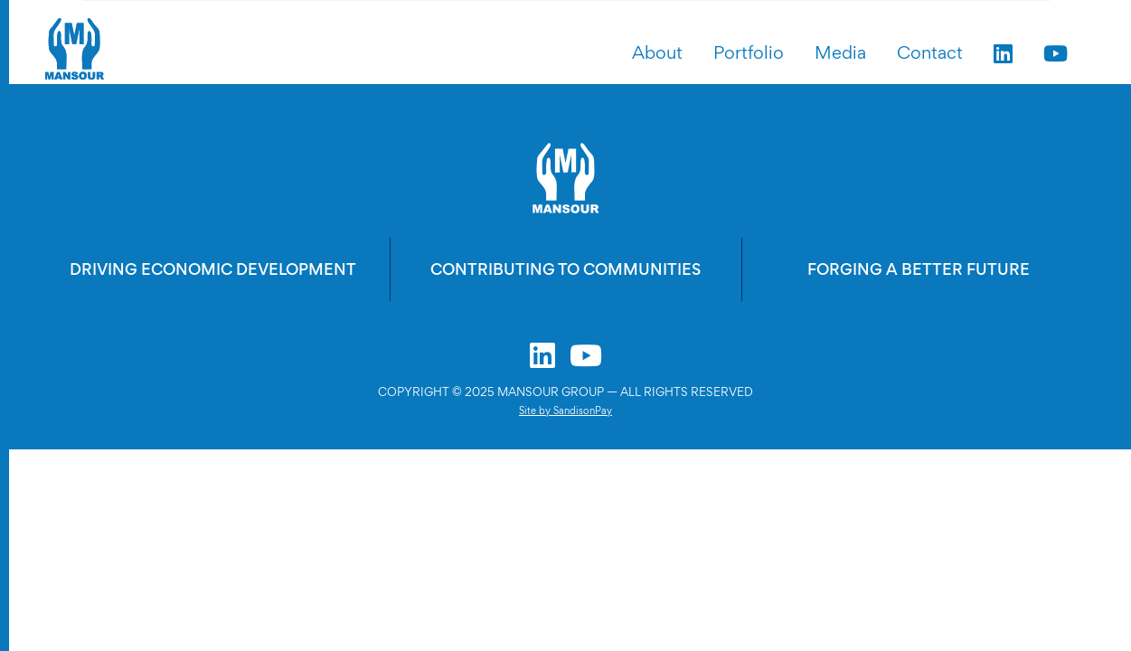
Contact (930, 52)
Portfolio (748, 52)
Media (840, 52)
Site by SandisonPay (565, 410)
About (657, 52)
